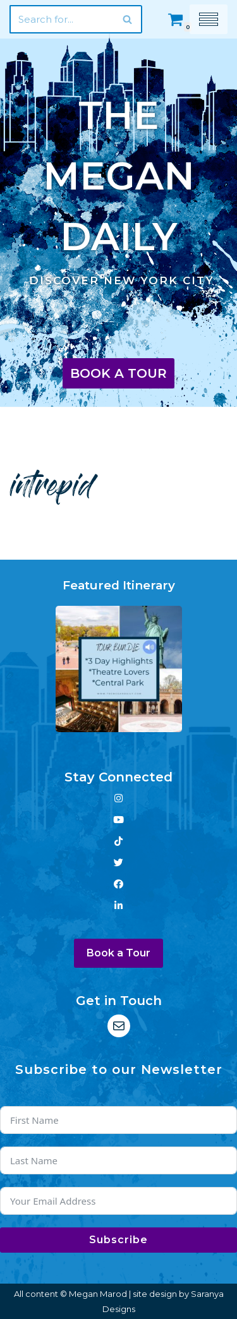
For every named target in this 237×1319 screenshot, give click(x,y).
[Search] (61, 19)
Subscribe (118, 1240)
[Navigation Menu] (209, 19)
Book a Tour (118, 373)
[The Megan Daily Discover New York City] (118, 186)
